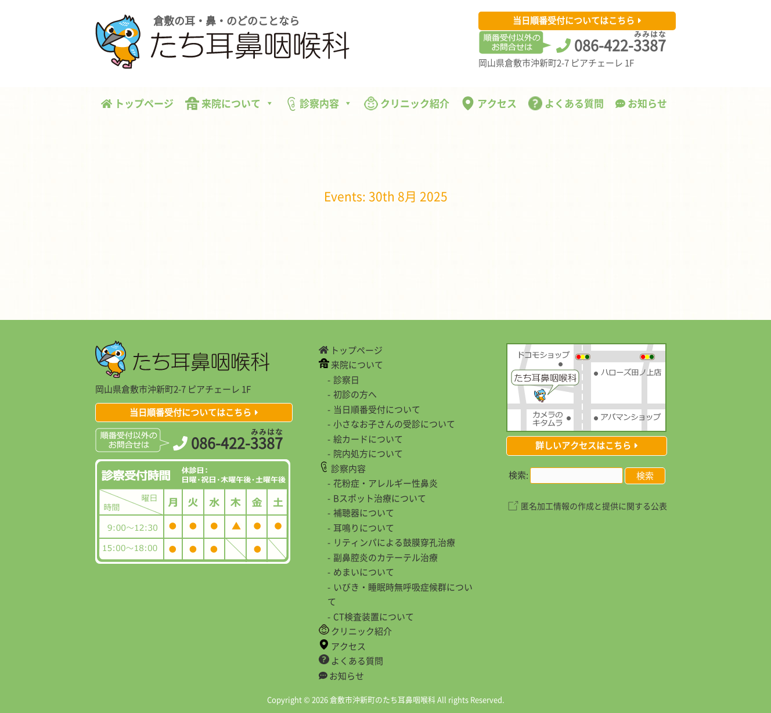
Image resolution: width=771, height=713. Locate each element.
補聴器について (363, 512)
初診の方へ (355, 394)
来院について (229, 103)
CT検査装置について (373, 616)
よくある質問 (566, 103)
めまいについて (363, 572)
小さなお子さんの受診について (394, 423)
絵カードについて (368, 439)
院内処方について (368, 453)
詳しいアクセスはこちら (583, 445)
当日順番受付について (376, 409)
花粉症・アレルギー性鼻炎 (385, 483)
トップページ (137, 103)
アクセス (489, 103)
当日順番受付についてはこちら (574, 20)
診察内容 (319, 103)
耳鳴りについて (363, 527)
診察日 (346, 379)
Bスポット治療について (379, 498)
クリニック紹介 (406, 103)
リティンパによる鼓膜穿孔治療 (394, 542)
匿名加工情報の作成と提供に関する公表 (594, 506)
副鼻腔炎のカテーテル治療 (385, 557)
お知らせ (641, 103)
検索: (518, 475)
